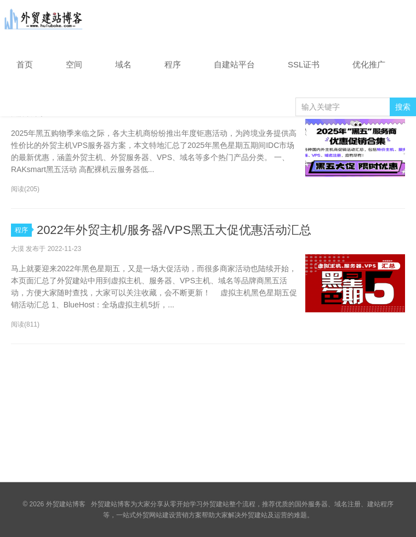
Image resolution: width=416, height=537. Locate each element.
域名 (123, 64)
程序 (172, 64)
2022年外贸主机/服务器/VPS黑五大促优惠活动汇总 (174, 230)
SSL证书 (304, 64)
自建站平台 (234, 64)
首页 (24, 64)
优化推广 (368, 64)
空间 (74, 64)
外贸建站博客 (44, 21)
